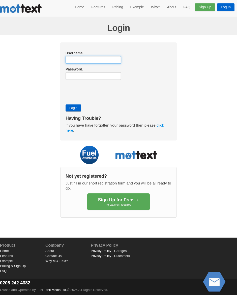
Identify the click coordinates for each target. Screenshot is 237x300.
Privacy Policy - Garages (109, 251)
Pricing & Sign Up (13, 266)
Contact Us (53, 256)
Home (79, 7)
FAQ (186, 7)
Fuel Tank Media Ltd (51, 290)
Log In (226, 7)
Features (98, 7)
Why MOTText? (56, 261)
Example (137, 7)
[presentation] (104, 92)
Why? (155, 7)
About (171, 7)
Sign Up (205, 7)
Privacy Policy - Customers (110, 256)
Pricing (117, 7)
